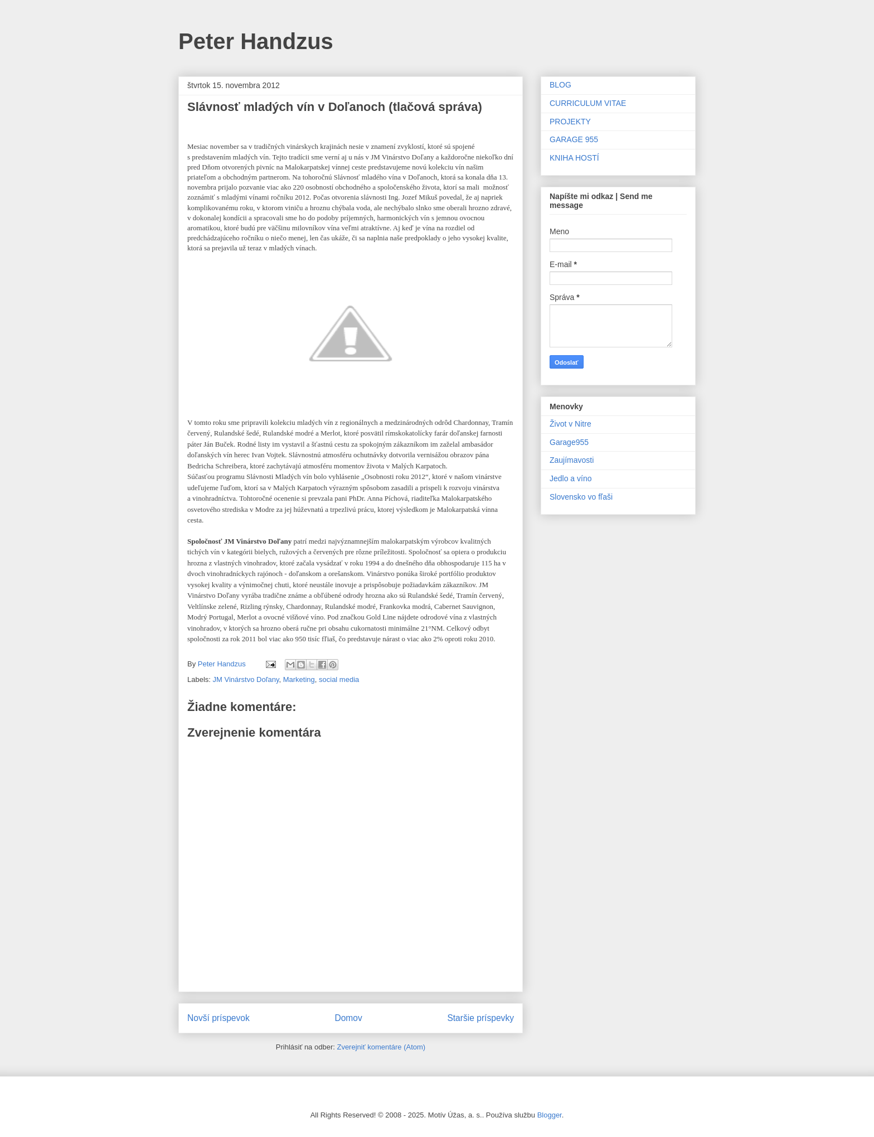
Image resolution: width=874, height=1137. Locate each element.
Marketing (299, 679)
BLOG (560, 84)
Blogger (549, 1115)
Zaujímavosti (572, 460)
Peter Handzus (255, 41)
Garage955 (569, 442)
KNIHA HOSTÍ (574, 157)
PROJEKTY (570, 121)
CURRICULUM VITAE (588, 103)
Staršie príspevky (480, 1018)
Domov (348, 1018)
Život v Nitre (570, 423)
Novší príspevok (218, 1018)
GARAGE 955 (574, 139)
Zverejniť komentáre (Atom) (381, 1047)
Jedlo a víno (571, 478)
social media (339, 679)
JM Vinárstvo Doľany (246, 679)
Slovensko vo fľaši (581, 496)
